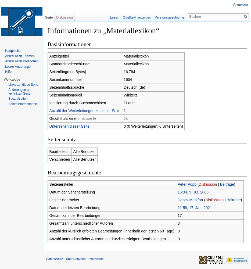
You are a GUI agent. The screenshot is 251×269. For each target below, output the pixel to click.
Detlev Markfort (190, 200)
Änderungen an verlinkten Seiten (20, 91)
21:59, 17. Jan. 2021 (195, 208)
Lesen (114, 17)
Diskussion (208, 184)
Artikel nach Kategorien (21, 61)
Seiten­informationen (22, 104)
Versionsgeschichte (169, 17)
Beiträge (227, 184)
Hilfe (8, 72)
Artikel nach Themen (20, 56)
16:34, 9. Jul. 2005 (193, 192)
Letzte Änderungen (18, 67)
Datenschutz (54, 258)
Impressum (96, 258)
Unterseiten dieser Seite (69, 126)
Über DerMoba (75, 258)
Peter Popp (187, 184)
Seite (49, 17)
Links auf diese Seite (23, 85)
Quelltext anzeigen (137, 17)
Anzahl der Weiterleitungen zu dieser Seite (84, 111)
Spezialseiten (17, 99)
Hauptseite (12, 51)
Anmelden (240, 4)
